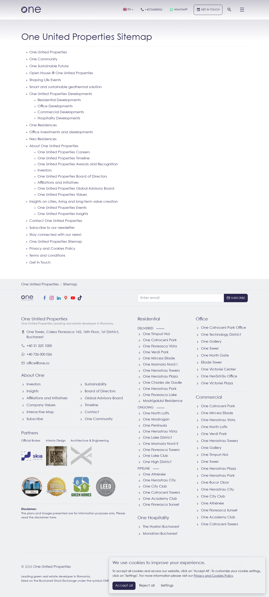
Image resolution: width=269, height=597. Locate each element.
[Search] (229, 10)
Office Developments (55, 106)
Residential (149, 319)
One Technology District (221, 335)
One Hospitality (153, 518)
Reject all (147, 585)
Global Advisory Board (104, 398)
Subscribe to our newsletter (52, 228)
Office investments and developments (61, 132)
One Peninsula (155, 425)
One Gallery (211, 341)
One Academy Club (160, 499)
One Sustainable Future (49, 66)
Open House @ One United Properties (61, 73)
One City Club (155, 486)
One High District (157, 462)
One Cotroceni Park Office (223, 328)
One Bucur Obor (215, 482)
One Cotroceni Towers (161, 492)
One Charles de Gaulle (162, 383)
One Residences (43, 125)
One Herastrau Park (160, 389)
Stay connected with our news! (55, 235)
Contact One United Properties (55, 221)
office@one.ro (38, 363)
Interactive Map (40, 412)
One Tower (210, 348)
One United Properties (48, 52)
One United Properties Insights (63, 214)
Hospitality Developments (59, 118)
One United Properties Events (62, 208)
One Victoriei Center (218, 369)
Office (202, 319)
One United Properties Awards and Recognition (78, 164)
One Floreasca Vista (160, 346)
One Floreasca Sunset (161, 504)
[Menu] (242, 10)
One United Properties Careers (64, 152)
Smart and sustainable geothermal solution (65, 87)
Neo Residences (43, 139)
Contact (92, 412)
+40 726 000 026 (39, 354)
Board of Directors (100, 391)
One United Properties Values (62, 195)
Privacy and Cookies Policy (52, 248)
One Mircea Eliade (159, 358)
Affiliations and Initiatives (58, 182)
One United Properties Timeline (64, 158)
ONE (106, 581)
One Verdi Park (156, 352)
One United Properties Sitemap (55, 242)
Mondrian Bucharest (160, 534)
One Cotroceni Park (160, 340)
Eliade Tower (211, 362)
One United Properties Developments (60, 94)
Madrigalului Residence (162, 401)
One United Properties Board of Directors (72, 176)
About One (32, 375)
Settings (167, 585)
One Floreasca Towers (161, 450)
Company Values (41, 405)
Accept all (124, 585)
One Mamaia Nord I (160, 364)
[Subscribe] (236, 298)
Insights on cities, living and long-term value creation (73, 201)
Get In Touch (39, 262)
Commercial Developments (61, 112)
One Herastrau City (159, 480)
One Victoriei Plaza (217, 383)
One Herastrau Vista (160, 431)
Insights (33, 391)
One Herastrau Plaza (160, 376)
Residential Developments (59, 100)
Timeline (91, 405)
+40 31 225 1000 (39, 346)
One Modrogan (156, 419)
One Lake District (157, 437)
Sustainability (96, 384)
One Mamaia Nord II (160, 444)
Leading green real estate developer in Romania (55, 576)
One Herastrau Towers (161, 370)
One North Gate (215, 355)
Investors (45, 170)
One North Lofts (156, 413)
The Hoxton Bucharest (161, 527)
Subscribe (35, 419)
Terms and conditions (47, 255)
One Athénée (154, 474)
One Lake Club (155, 456)
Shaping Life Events (45, 80)
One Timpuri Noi (156, 334)
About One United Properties (53, 146)
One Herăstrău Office (219, 376)
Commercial (209, 397)
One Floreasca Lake (160, 395)
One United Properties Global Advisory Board (76, 188)
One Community (43, 59)
